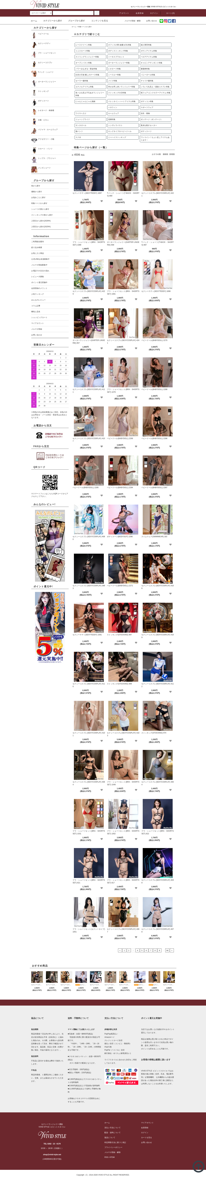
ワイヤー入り (81, 113)
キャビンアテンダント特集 (151, 63)
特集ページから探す (85, 27)
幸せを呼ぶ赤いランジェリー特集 (121, 87)
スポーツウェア (147, 107)
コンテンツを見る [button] (98, 20)
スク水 (78, 137)
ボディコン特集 (147, 101)
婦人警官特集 (146, 45)
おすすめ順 (156, 154)
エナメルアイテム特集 (85, 87)
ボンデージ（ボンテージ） (151, 119)
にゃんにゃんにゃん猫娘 (85, 101)
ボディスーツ (146, 131)
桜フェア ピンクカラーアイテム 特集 (156, 93)
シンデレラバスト (115, 125)
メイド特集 (112, 81)
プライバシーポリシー (113, 1147)
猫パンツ (79, 131)
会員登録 (138, 13)
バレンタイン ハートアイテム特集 (122, 101)
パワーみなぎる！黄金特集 (86, 69)
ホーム (34, 21)
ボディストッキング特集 (118, 51)
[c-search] (96, 13)
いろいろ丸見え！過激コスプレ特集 (155, 87)
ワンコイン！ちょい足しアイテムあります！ (155, 138)
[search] (41, 13)
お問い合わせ (150, 21)
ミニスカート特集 (83, 51)
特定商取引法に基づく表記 (115, 1142)
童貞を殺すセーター (149, 125)
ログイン (152, 13)
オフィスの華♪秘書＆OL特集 (119, 45)
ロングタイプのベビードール (119, 131)
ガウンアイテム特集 (149, 51)
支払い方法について (112, 1128)
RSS (106, 1157)
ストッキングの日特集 (117, 93)
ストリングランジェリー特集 (87, 57)
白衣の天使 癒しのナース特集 (87, 75)
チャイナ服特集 (147, 81)
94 (167, 950)
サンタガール (81, 125)
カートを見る (146, 1137)
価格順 (165, 154)
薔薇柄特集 (145, 69)
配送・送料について (112, 1133)
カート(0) (169, 13)
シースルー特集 (114, 75)
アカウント (122, 13)
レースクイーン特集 (84, 45)
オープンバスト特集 (84, 63)
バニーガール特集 (148, 75)
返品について (109, 1137)
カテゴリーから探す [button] (51, 20)
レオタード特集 (114, 69)
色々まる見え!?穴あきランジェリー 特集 (90, 94)
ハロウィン (112, 107)
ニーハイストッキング (117, 137)
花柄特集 (111, 119)
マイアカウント (147, 1123)
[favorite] (102, 201)
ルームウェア (113, 113)
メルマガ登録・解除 (131, 21)
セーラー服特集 (82, 81)
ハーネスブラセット (116, 57)
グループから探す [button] (75, 20)
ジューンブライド (83, 119)
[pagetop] (103, 1003)
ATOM (112, 1157)
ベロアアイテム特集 (149, 57)
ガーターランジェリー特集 (119, 63)
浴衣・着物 (145, 113)
